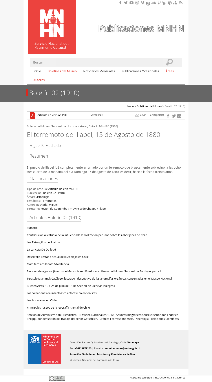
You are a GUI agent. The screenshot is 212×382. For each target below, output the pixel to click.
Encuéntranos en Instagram (137, 2)
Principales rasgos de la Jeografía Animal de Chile (58, 307)
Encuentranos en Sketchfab (170, 2)
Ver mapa (133, 342)
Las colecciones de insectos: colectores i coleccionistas (62, 293)
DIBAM (51, 45)
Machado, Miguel (46, 205)
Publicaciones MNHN (141, 28)
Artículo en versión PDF (52, 115)
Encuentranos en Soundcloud (154, 2)
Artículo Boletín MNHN (63, 189)
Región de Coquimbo (54, 209)
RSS (181, 2)
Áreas (170, 71)
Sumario (32, 228)
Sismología (42, 197)
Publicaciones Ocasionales (140, 71)
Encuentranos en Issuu (148, 3)
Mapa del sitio (176, 2)
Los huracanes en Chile (42, 300)
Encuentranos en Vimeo (143, 2)
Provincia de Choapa (83, 209)
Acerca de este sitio (141, 377)
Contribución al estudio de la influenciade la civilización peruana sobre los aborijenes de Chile (87, 235)
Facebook (29, 378)
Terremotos (49, 201)
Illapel (102, 209)
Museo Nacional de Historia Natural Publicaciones (52, 20)
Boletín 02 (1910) (174, 106)
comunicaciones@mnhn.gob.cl (121, 348)
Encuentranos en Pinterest (159, 2)
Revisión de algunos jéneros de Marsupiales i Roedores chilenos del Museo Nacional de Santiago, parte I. (94, 271)
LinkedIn (44, 378)
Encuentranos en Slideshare (165, 2)
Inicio (37, 71)
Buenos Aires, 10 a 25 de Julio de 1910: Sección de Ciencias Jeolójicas (71, 286)
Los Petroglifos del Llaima (43, 242)
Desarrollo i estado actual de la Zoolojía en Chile (58, 257)
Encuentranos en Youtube (132, 2)
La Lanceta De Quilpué (41, 249)
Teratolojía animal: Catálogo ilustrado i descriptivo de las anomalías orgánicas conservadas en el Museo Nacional (99, 278)
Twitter (37, 378)
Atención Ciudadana (82, 354)
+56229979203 (83, 348)
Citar (143, 115)
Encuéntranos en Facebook (121, 2)
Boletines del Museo (62, 71)
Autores (39, 80)
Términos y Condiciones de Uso (116, 354)
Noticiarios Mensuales (99, 71)
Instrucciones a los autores (170, 377)
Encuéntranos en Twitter (126, 2)
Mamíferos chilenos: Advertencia (48, 264)
